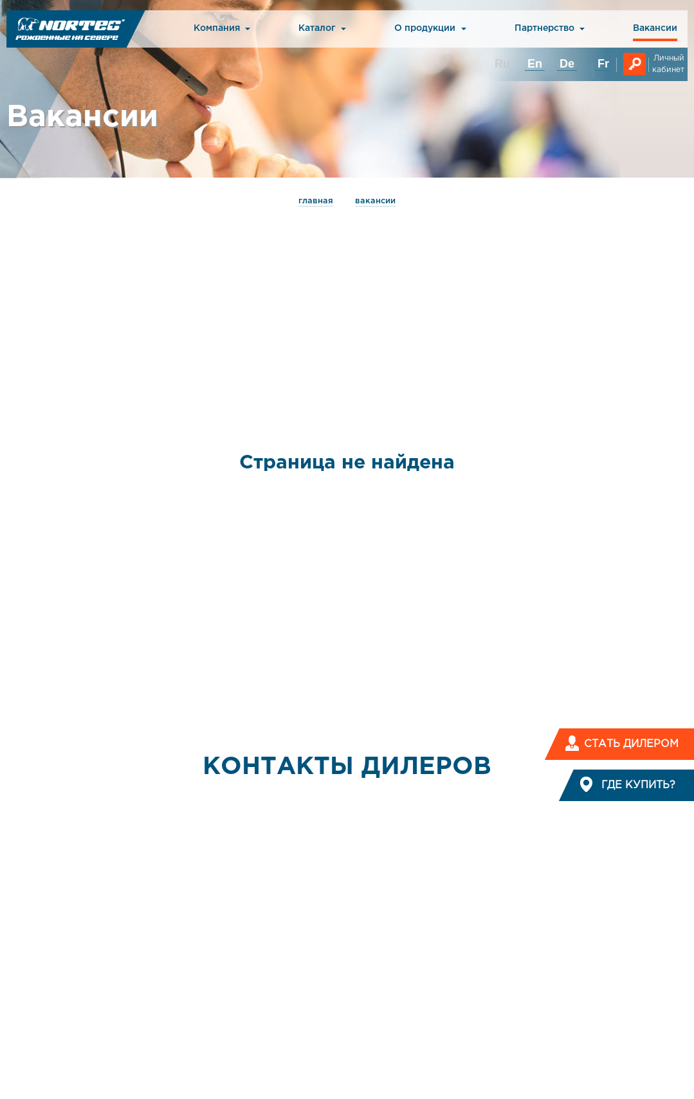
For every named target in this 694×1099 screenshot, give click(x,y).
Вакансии (655, 28)
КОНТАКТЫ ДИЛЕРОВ (347, 767)
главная (315, 201)
